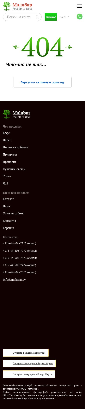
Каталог (8, 199)
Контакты (9, 220)
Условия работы (13, 213)
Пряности (9, 161)
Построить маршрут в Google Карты (32, 374)
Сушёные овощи (14, 169)
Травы (7, 176)
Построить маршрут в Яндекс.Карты (33, 363)
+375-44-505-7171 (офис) (19, 243)
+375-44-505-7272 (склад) (20, 250)
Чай (5, 183)
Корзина (8, 228)
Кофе (6, 133)
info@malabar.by (14, 279)
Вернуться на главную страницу (42, 82)
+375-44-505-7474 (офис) (19, 265)
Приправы (10, 154)
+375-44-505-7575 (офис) (19, 272)
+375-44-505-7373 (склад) (20, 258)
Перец (7, 140)
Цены (6, 206)
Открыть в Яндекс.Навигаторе (29, 352)
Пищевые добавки (15, 147)
